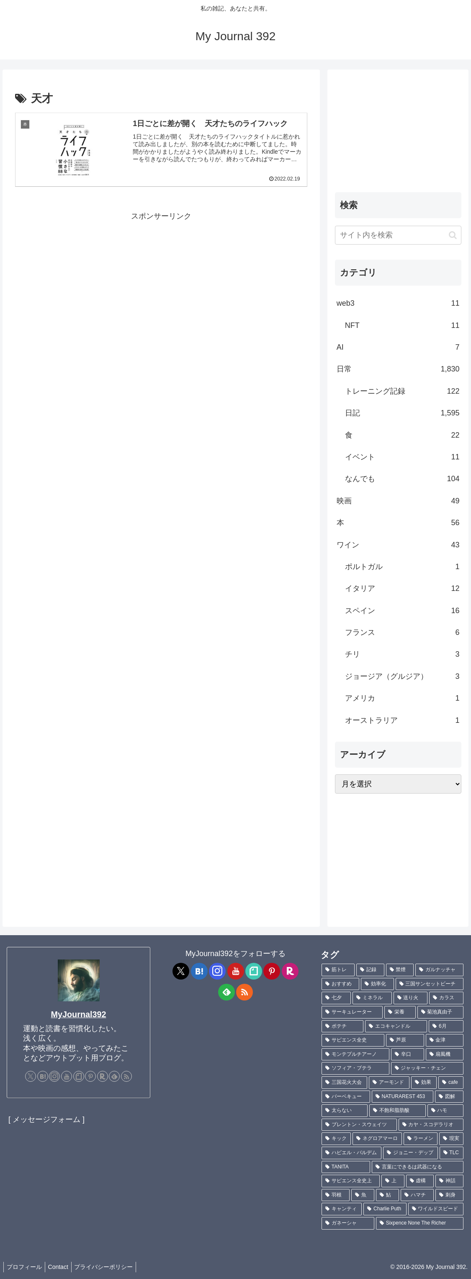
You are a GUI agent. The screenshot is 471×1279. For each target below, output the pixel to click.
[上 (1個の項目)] (392, 1181)
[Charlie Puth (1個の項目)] (384, 1209)
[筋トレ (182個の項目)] (338, 970)
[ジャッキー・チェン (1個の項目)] (427, 1068)
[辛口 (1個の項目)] (407, 1054)
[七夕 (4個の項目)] (336, 998)
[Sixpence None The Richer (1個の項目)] (419, 1223)
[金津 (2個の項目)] (444, 1040)
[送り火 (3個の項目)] (411, 998)
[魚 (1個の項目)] (362, 1195)
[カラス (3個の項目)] (446, 998)
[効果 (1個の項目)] (424, 1082)
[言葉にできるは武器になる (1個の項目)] (417, 1167)
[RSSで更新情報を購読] (126, 1076)
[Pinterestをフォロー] (90, 1076)
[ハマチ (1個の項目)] (417, 1195)
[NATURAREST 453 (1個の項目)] (402, 1097)
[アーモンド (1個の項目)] (389, 1082)
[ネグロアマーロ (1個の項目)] (377, 1138)
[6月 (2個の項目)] (446, 1026)
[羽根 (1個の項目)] (336, 1195)
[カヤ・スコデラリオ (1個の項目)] (431, 1125)
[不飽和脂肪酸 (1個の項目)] (397, 1110)
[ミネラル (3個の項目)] (372, 998)
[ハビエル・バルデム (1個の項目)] (351, 1153)
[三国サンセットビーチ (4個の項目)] (429, 984)
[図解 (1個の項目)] (449, 1097)
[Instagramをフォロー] (54, 1076)
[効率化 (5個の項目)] (377, 984)
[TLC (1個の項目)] (451, 1153)
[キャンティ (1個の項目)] (342, 1209)
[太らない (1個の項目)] (345, 1110)
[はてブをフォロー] (42, 1076)
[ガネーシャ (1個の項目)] (348, 1223)
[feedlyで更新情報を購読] (114, 1076)
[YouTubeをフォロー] (66, 1076)
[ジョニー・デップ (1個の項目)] (410, 1153)
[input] (398, 235)
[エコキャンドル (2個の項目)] (396, 1026)
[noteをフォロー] (78, 1076)
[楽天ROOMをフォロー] (102, 1076)
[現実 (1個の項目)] (451, 1138)
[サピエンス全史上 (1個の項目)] (351, 1181)
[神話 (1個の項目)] (449, 1181)
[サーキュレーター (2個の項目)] (352, 1012)
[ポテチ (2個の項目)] (342, 1026)
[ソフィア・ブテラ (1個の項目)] (355, 1068)
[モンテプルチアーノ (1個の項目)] (355, 1054)
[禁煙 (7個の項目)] (400, 970)
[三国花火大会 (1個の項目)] (344, 1082)
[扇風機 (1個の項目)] (444, 1054)
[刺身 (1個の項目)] (449, 1195)
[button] (452, 235)
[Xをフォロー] (30, 1076)
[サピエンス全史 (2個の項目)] (353, 1040)
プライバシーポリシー (110, 1267)
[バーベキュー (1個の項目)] (346, 1097)
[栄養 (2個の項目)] (399, 1012)
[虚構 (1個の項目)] (420, 1181)
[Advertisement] (161, 281)
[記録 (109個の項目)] (370, 970)
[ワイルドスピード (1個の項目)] (435, 1209)
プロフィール (25, 1267)
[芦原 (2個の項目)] (405, 1040)
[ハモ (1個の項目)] (445, 1110)
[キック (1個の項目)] (336, 1138)
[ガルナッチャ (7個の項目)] (439, 970)
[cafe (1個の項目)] (450, 1082)
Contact (62, 1267)
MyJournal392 (78, 1014)
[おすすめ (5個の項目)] (340, 984)
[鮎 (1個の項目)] (387, 1195)
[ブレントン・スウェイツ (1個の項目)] (359, 1125)
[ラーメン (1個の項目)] (421, 1138)
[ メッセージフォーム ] (46, 1119)
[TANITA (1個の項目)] (346, 1167)
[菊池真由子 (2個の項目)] (440, 1012)
